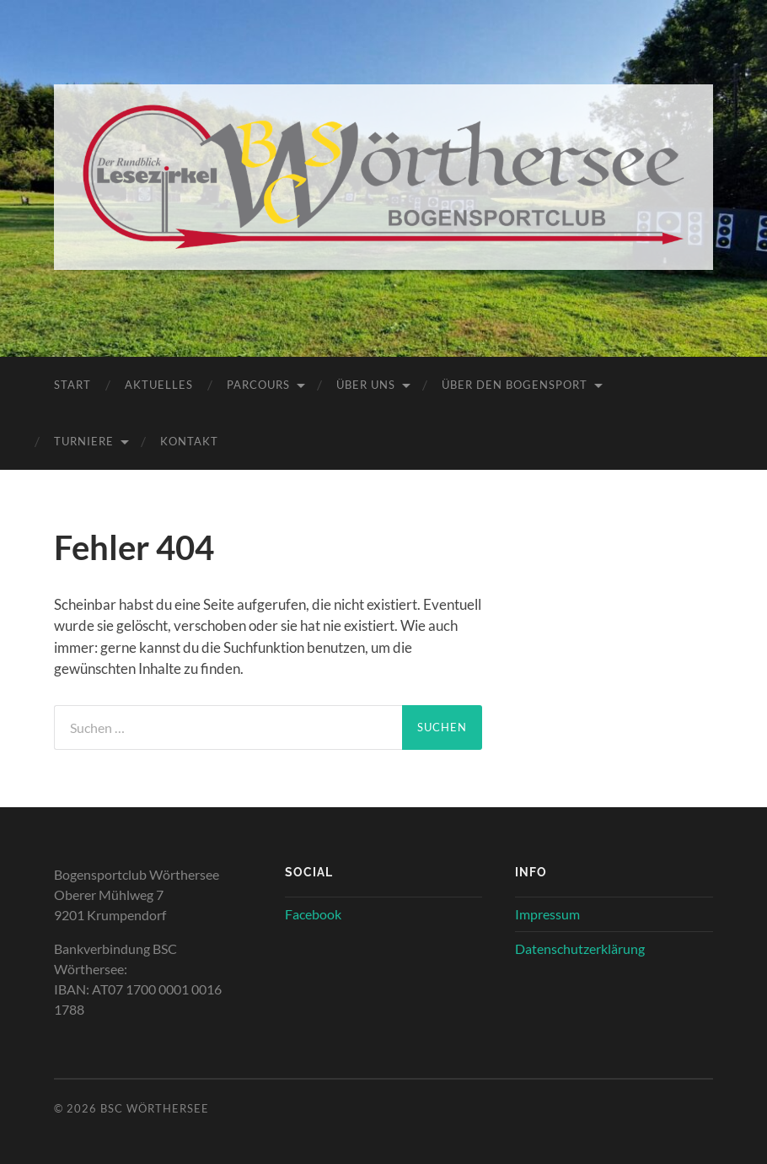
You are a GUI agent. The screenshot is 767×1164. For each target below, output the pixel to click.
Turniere (84, 441)
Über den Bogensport (514, 384)
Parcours (258, 384)
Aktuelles (159, 384)
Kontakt (189, 441)
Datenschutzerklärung (580, 948)
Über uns (365, 384)
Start (72, 384)
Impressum (547, 914)
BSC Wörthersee (154, 1108)
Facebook (313, 914)
